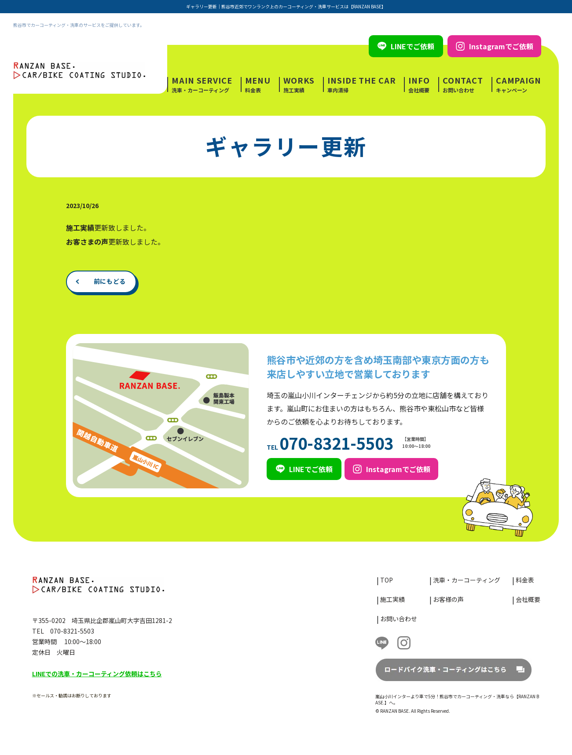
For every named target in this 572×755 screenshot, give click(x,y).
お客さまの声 (87, 241)
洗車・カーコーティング (202, 84)
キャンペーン (518, 84)
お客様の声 (448, 599)
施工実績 (299, 84)
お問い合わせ (463, 84)
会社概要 (419, 84)
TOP (386, 580)
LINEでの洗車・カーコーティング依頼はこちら (97, 673)
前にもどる (110, 281)
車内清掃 (361, 84)
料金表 (258, 84)
